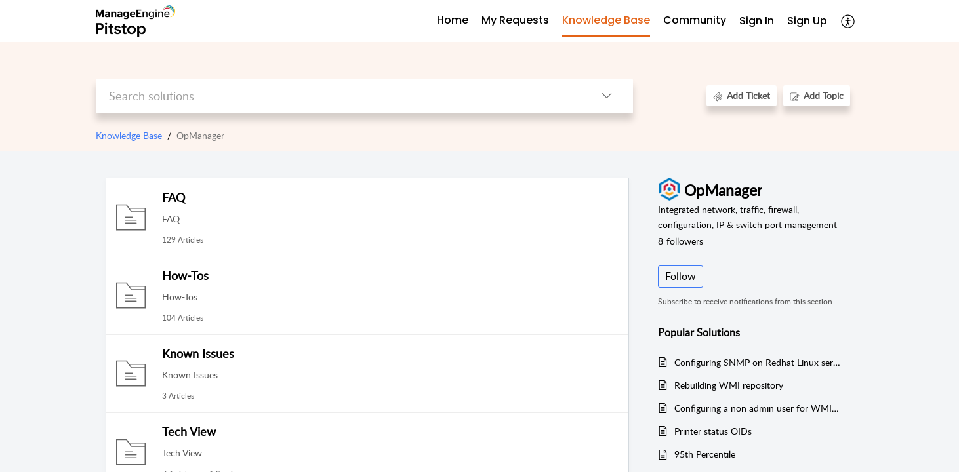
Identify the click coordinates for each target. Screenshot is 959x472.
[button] (848, 21)
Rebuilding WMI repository (728, 385)
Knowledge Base (129, 135)
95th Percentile (704, 454)
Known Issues (198, 353)
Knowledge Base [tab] (606, 20)
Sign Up (807, 20)
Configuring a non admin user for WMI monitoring (757, 408)
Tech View (189, 431)
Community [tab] (694, 20)
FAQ (173, 197)
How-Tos (185, 275)
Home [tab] (452, 20)
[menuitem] (757, 21)
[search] (338, 96)
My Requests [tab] (515, 20)
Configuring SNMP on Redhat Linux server (757, 362)
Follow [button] (680, 276)
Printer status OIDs (713, 431)
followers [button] (680, 241)
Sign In (756, 20)
